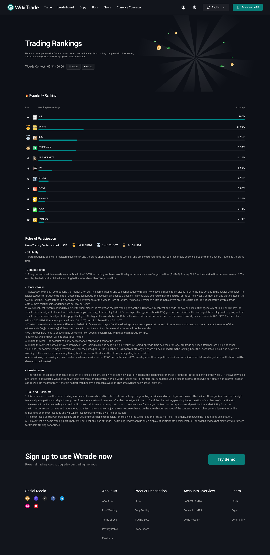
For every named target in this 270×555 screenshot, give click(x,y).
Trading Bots (142, 519)
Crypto (235, 510)
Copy (83, 7)
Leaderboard (65, 7)
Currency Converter (129, 7)
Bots (95, 7)
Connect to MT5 (193, 510)
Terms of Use (109, 519)
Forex (235, 501)
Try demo (227, 459)
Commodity (238, 519)
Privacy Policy (110, 529)
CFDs (138, 501)
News (107, 7)
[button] (216, 7)
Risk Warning (109, 510)
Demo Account (192, 519)
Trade (48, 7)
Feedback (107, 538)
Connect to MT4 (193, 501)
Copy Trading (142, 510)
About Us (107, 501)
